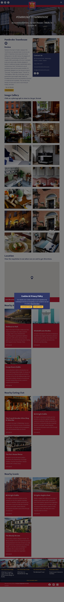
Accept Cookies (38, 306)
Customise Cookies (26, 306)
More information (35, 303)
